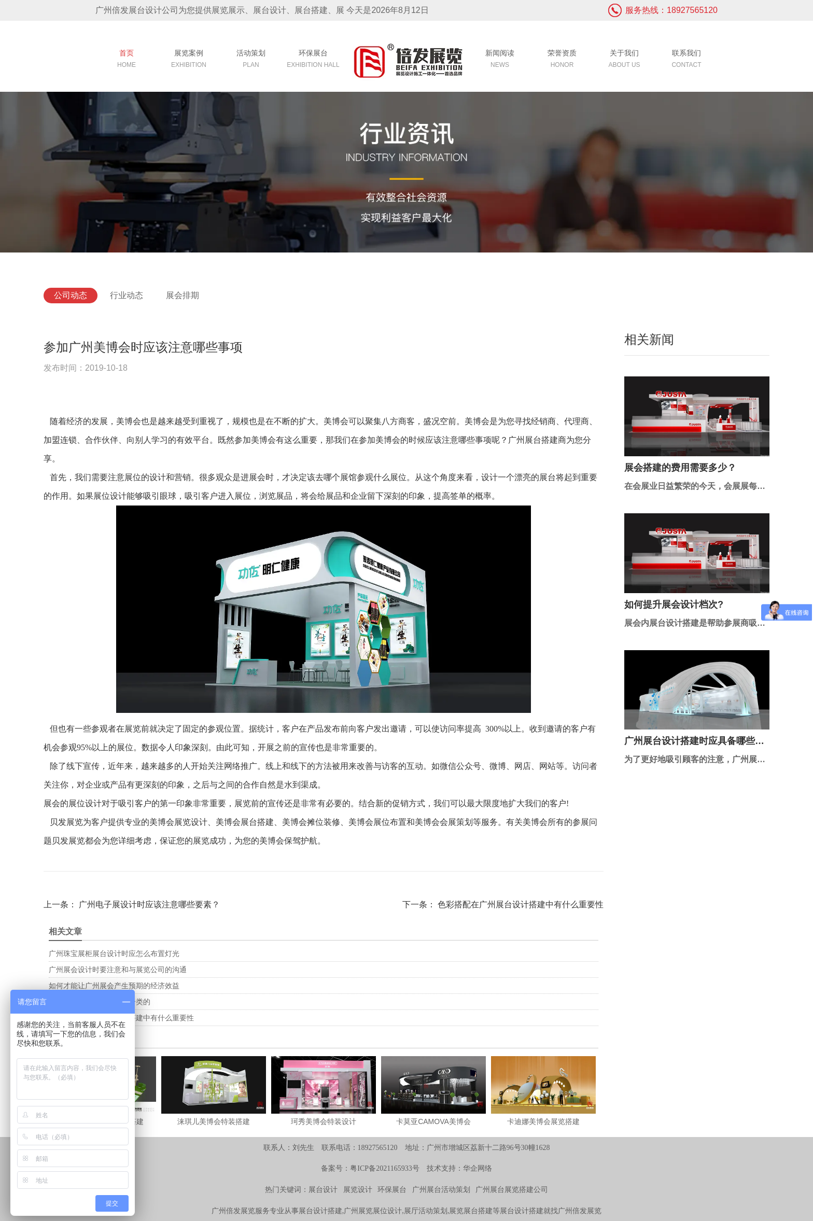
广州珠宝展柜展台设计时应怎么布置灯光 (114, 953)
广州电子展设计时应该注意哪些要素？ (148, 904)
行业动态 (126, 295)
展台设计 (323, 1190)
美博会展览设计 (178, 822)
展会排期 (182, 295)
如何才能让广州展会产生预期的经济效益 (114, 985)
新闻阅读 (500, 60)
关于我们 (624, 60)
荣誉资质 (562, 60)
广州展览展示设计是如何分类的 (99, 1002)
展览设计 (357, 1190)
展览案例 (189, 60)
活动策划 (251, 60)
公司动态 (70, 295)
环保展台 (313, 60)
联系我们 (686, 60)
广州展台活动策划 (441, 1190)
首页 (126, 60)
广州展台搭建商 (537, 440)
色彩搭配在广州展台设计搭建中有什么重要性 (520, 904)
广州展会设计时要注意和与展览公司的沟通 (118, 969)
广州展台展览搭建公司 (511, 1190)
